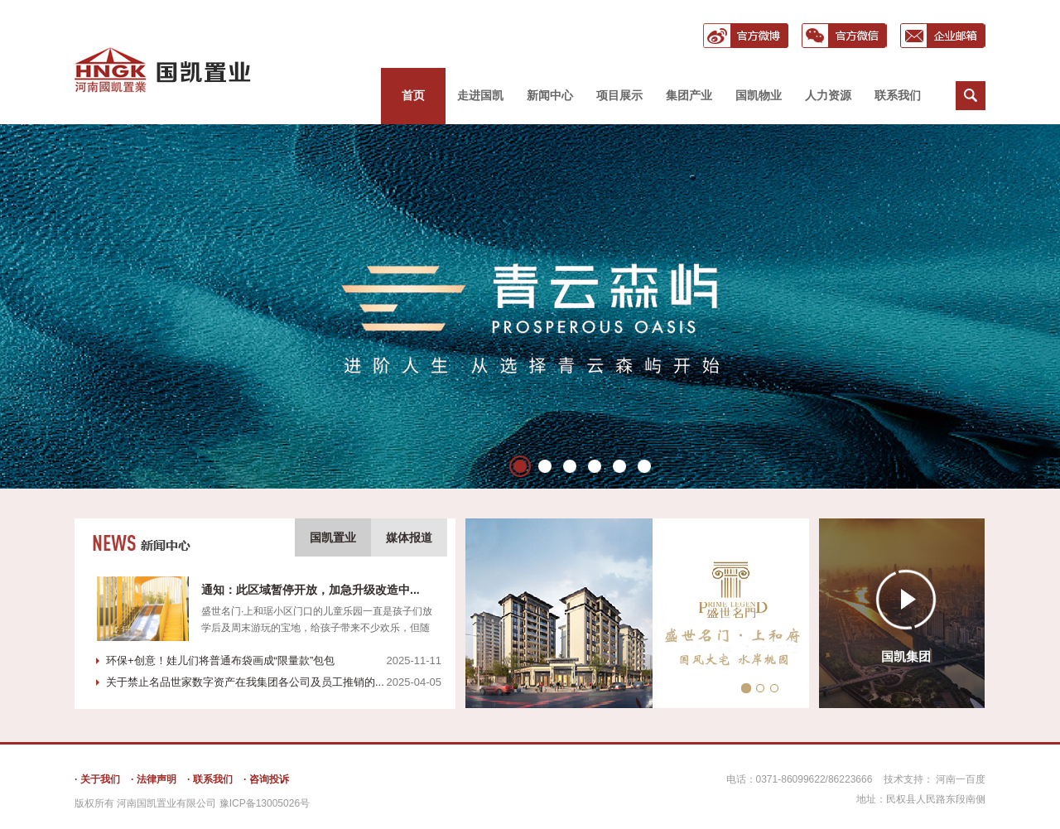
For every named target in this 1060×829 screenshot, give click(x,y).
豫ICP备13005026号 (264, 803)
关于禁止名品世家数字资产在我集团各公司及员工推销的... (245, 682)
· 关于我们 (97, 779)
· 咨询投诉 (266, 779)
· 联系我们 (210, 779)
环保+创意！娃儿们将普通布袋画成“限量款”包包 (220, 660)
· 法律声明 (153, 779)
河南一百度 (960, 779)
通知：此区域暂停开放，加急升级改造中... (310, 589)
